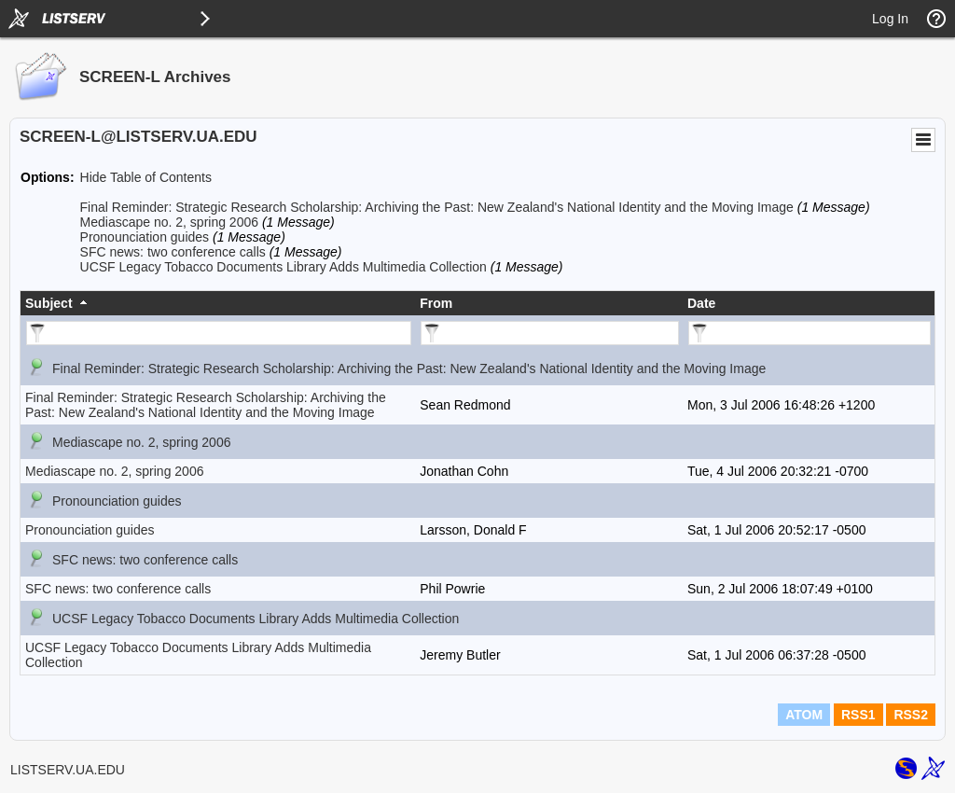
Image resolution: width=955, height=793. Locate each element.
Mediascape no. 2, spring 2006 (169, 222)
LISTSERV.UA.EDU (67, 769)
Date (701, 303)
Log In (890, 18)
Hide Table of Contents (146, 177)
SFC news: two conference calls (173, 251)
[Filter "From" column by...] (550, 333)
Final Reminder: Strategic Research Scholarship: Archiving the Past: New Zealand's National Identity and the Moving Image (437, 207)
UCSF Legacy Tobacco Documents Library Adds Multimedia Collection (283, 266)
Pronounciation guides (145, 237)
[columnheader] (218, 303)
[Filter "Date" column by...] (809, 333)
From (436, 303)
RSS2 (910, 714)
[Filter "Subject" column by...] (218, 333)
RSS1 (858, 714)
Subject (49, 303)
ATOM (804, 714)
